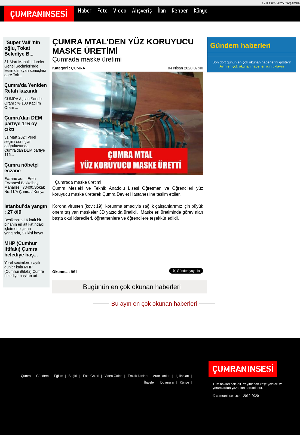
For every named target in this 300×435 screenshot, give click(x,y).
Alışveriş (142, 10)
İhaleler (149, 382)
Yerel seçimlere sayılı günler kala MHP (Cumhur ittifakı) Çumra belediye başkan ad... (24, 269)
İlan (162, 10)
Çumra (26, 376)
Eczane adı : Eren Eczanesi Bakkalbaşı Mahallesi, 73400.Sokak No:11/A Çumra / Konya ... (24, 187)
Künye (200, 10)
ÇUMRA (78, 68)
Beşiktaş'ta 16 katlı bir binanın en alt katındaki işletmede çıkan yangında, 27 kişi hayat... (25, 226)
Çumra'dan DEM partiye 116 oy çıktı (23, 123)
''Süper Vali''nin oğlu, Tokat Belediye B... (22, 48)
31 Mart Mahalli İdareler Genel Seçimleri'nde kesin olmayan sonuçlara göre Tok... (25, 68)
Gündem (42, 376)
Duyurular (167, 382)
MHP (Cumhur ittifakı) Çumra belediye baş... (21, 249)
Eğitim (58, 376)
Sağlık (73, 376)
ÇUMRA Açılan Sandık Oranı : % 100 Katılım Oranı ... (23, 103)
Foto (102, 10)
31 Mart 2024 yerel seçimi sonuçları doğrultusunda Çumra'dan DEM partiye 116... (24, 146)
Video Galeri (114, 376)
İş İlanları (182, 376)
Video (119, 10)
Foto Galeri (91, 376)
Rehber (180, 10)
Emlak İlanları (138, 376)
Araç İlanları (161, 376)
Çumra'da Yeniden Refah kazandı (25, 88)
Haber (84, 10)
